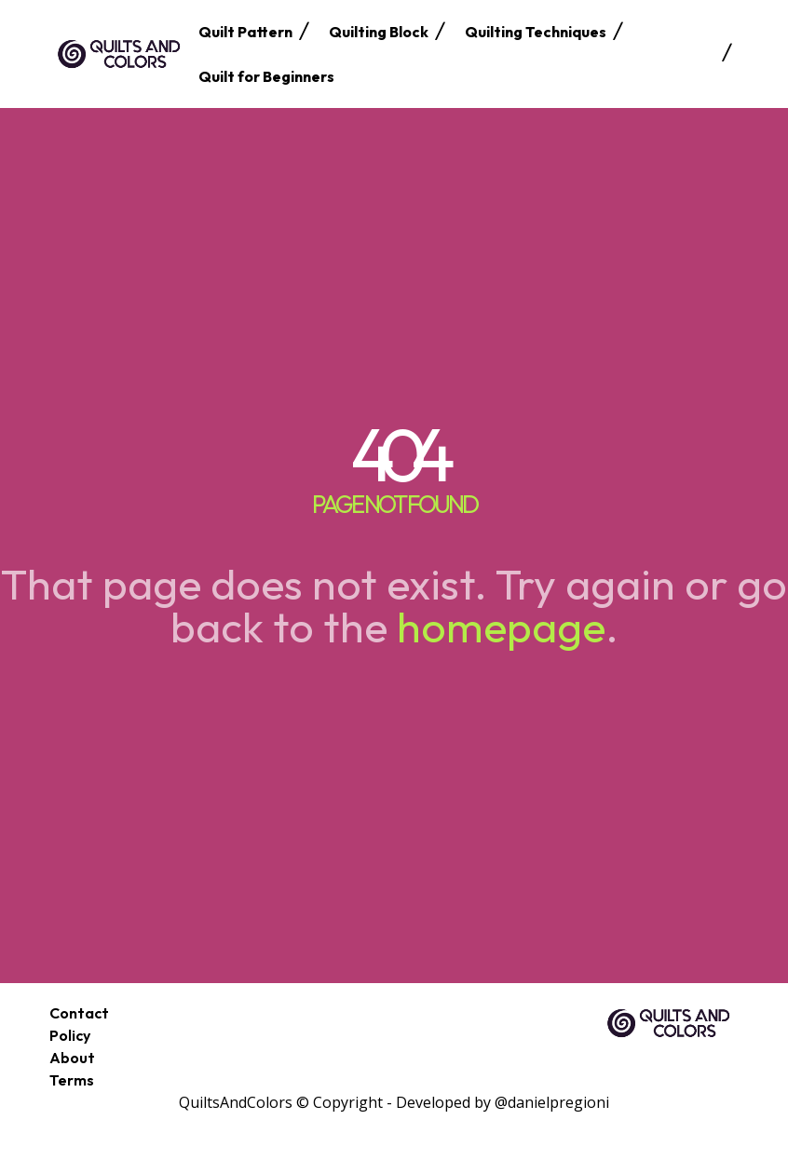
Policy (69, 1035)
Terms (71, 1080)
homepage (501, 627)
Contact (79, 1013)
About (72, 1057)
